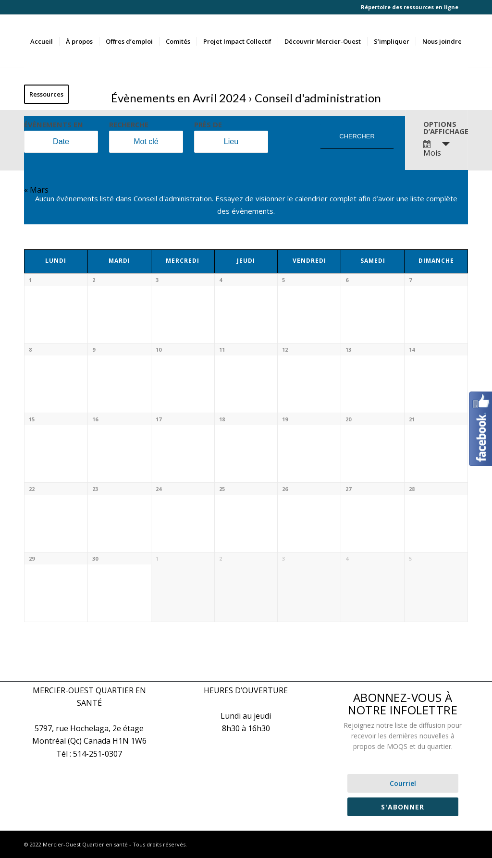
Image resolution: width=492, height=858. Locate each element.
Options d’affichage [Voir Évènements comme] (440, 128)
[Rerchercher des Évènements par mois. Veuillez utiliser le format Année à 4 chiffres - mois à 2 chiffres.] (61, 142)
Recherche (128, 124)
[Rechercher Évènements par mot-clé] (146, 142)
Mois (432, 149)
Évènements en (53, 124)
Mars (36, 189)
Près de (208, 124)
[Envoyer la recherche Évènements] (357, 136)
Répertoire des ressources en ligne (409, 7)
